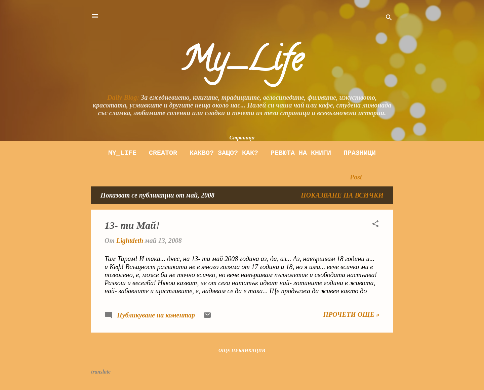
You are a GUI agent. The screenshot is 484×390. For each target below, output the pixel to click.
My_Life (242, 63)
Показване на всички (342, 195)
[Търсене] (389, 18)
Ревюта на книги (301, 153)
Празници (360, 153)
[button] (375, 224)
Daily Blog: (123, 97)
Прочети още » (351, 314)
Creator (163, 153)
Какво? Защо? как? (224, 153)
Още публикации (242, 350)
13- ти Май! (132, 225)
